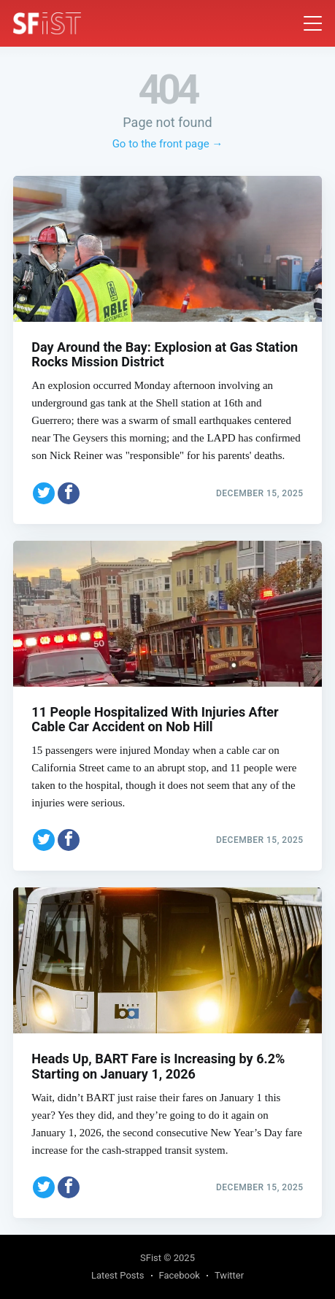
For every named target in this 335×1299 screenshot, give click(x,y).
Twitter (229, 1275)
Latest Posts (118, 1275)
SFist (150, 1257)
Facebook (179, 1275)
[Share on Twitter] (43, 493)
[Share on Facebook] (68, 493)
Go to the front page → (167, 143)
